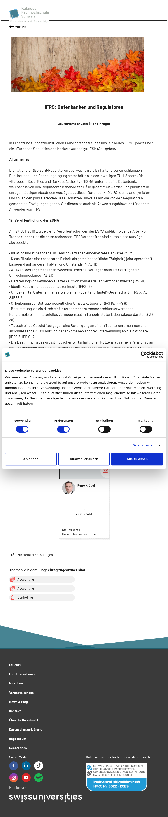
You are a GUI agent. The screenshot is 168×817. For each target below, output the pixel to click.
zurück (21, 26)
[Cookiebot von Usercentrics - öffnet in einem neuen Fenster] (144, 354)
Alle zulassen (137, 459)
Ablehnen (30, 459)
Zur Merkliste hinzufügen (31, 554)
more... (84, 500)
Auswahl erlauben (84, 459)
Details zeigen (143, 445)
